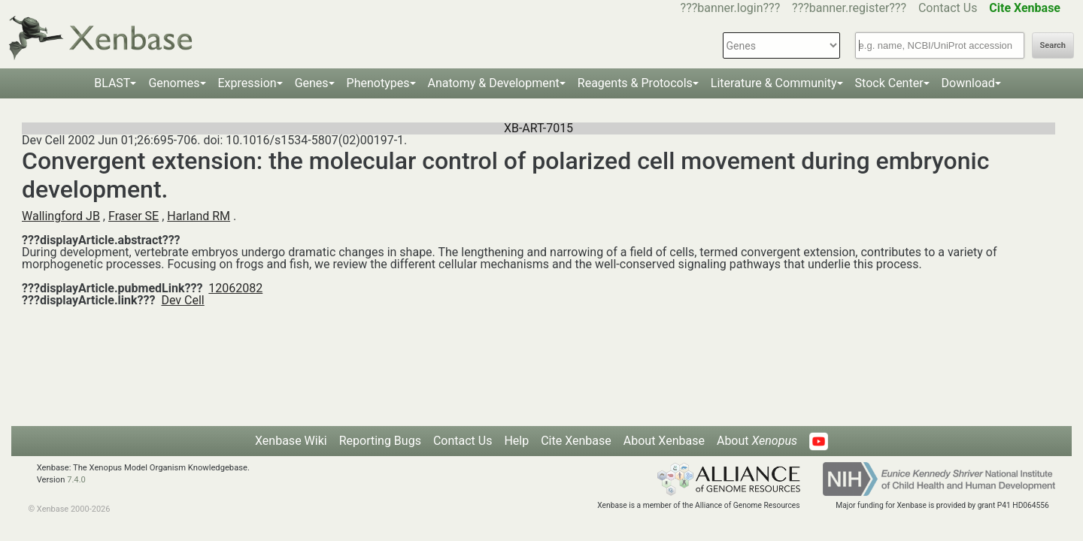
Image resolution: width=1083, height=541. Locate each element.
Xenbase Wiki (291, 441)
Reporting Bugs (380, 441)
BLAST (112, 83)
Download (968, 83)
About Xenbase (664, 441)
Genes (312, 83)
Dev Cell (182, 300)
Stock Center (889, 83)
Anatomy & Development (494, 83)
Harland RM (198, 216)
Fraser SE (133, 216)
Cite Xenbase (576, 441)
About (757, 441)
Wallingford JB (61, 216)
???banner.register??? (849, 8)
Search (1053, 45)
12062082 (235, 288)
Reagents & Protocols (635, 83)
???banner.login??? (731, 8)
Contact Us (948, 8)
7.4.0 (76, 480)
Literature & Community (774, 83)
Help (516, 441)
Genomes (173, 83)
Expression (247, 83)
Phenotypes (378, 83)
